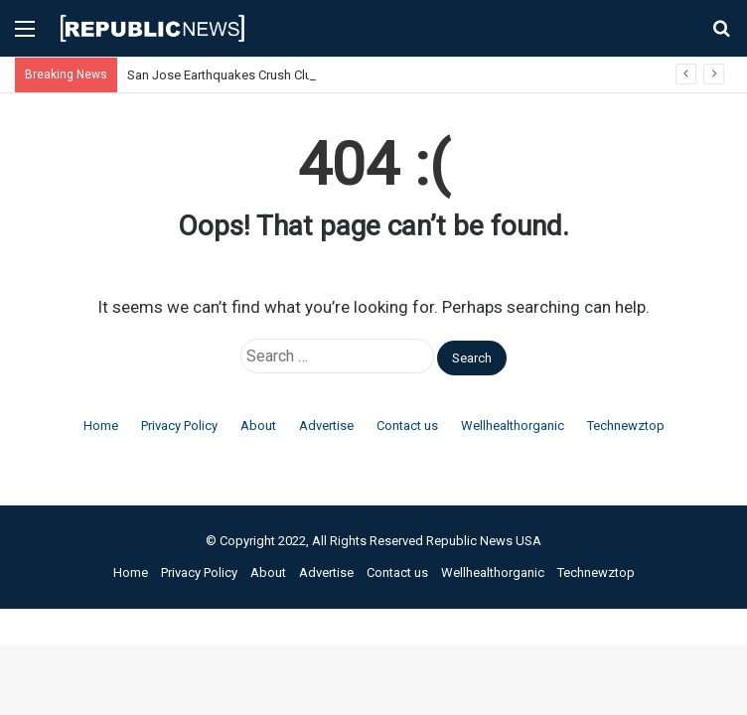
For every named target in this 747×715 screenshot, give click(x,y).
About (258, 425)
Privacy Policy (179, 425)
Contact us (407, 425)
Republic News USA (483, 540)
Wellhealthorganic (512, 425)
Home (100, 425)
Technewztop (626, 425)
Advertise (326, 425)
